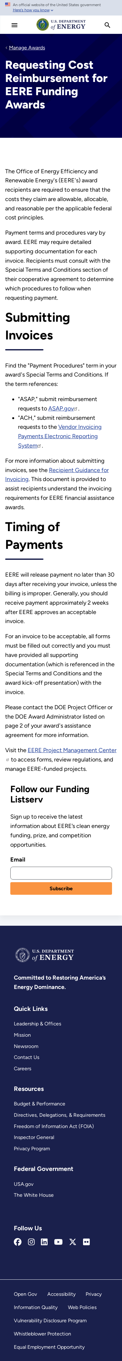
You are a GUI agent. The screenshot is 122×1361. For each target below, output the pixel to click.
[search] (107, 25)
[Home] (61, 30)
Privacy (94, 1294)
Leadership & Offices (37, 1024)
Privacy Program (32, 1148)
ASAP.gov (63, 408)
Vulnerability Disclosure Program (50, 1320)
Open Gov (25, 1294)
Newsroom (26, 1046)
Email (17, 859)
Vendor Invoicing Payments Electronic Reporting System (60, 436)
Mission (22, 1035)
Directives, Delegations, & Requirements (59, 1115)
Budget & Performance (39, 1104)
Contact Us (26, 1057)
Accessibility (61, 1294)
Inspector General (34, 1137)
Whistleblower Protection (42, 1334)
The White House (34, 1195)
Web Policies (82, 1307)
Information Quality (36, 1307)
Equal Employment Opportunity (49, 1347)
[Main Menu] (14, 25)
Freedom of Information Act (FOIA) (54, 1126)
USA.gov (23, 1184)
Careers (22, 1068)
